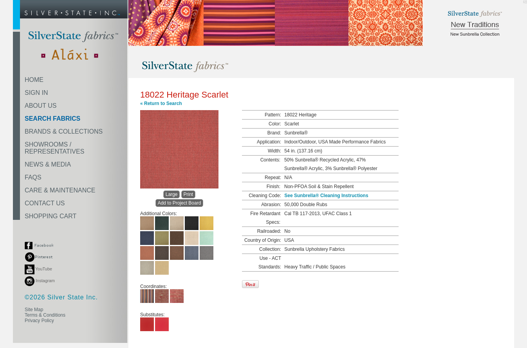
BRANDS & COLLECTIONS (64, 131)
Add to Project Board (179, 203)
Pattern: (273, 115)
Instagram (40, 280)
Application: (269, 142)
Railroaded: (269, 231)
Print (188, 194)
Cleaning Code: (265, 195)
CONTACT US (45, 203)
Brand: (274, 133)
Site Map (34, 309)
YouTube (38, 268)
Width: (274, 151)
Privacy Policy (39, 320)
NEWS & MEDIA (48, 164)
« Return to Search (161, 103)
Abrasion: (271, 204)
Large (172, 194)
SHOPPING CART (50, 216)
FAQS (33, 177)
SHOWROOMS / (54, 148)
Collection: (270, 249)
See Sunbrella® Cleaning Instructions (326, 195)
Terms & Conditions (45, 315)
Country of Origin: (262, 240)
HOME (34, 79)
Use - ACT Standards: (269, 263)
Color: (275, 124)
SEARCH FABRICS (52, 118)
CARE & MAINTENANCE (60, 190)
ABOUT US (41, 105)
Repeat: (273, 177)
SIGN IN (36, 92)
